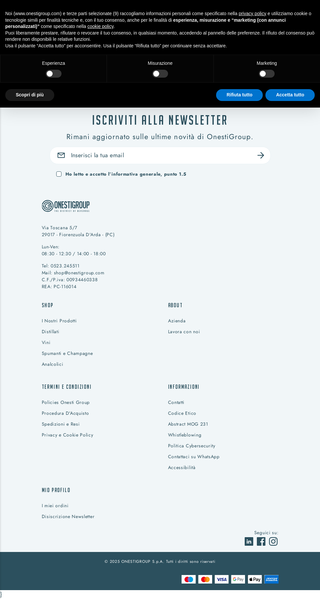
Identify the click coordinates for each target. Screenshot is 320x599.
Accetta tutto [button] (290, 94)
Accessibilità (182, 467)
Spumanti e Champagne (67, 353)
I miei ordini (55, 505)
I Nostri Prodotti (59, 320)
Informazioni (184, 386)
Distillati (51, 331)
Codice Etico (182, 413)
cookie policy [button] (100, 26)
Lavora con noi (184, 331)
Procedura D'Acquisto (65, 413)
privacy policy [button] (252, 13)
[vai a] (250, 540)
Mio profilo (56, 490)
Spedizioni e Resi (61, 424)
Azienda (177, 320)
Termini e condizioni (67, 386)
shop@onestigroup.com (79, 272)
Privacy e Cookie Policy (67, 435)
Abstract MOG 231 (188, 424)
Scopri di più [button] (30, 94)
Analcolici (52, 364)
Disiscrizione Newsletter (68, 516)
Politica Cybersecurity (191, 445)
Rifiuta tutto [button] (240, 94)
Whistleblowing (185, 435)
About (175, 305)
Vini (46, 342)
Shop (48, 305)
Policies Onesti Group (66, 402)
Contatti (176, 402)
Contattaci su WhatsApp (194, 456)
